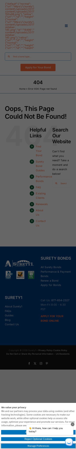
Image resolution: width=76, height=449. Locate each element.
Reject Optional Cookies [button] (38, 439)
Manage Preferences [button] (38, 446)
